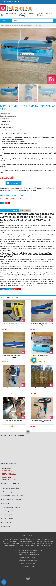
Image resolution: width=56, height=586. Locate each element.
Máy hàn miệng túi (26, 188)
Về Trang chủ (46, 545)
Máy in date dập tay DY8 (14, 388)
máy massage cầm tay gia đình (13, 499)
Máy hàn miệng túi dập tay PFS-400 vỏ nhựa (14, 356)
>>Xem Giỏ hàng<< (11, 539)
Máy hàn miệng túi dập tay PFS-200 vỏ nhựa (41, 324)
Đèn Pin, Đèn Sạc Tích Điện (11, 507)
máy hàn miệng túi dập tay (9, 190)
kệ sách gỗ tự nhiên (9, 511)
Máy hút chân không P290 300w (42, 355)
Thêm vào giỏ (13, 183)
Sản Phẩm (15, 25)
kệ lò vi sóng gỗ (8, 518)
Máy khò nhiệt (7, 492)
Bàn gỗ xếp (6, 526)
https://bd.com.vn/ (6, 25)
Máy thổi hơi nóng (44, 539)
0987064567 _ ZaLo (9, 471)
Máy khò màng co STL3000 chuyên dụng (42, 420)
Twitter (9, 289)
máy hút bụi (6, 503)
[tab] (9, 210)
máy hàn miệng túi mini (27, 190)
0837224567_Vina (9, 474)
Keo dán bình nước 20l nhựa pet (42, 388)
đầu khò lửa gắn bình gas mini (13, 496)
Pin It (19, 289)
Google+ (14, 289)
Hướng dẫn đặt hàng (27, 539)
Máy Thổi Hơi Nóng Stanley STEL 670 (14, 323)
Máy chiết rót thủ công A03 (14, 420)
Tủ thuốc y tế (7, 522)
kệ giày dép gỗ (7, 515)
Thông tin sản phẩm (9, 210)
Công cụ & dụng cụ (13, 188)
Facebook (3, 289)
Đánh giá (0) (24, 210)
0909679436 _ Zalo (9, 479)
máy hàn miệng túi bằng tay (43, 188)
